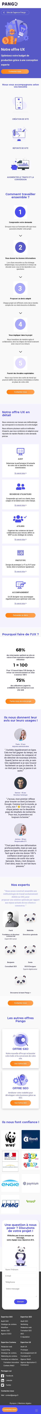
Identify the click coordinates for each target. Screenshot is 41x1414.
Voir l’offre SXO (20, 1064)
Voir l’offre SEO (20, 1103)
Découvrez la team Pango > (20, 993)
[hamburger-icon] (36, 1410)
